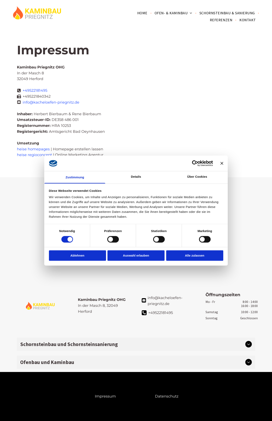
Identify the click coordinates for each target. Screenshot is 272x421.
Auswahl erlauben (136, 255)
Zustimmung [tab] (75, 177)
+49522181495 (35, 90)
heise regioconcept (34, 155)
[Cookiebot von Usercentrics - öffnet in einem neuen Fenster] (195, 163)
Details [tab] (136, 177)
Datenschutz (166, 396)
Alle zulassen (194, 255)
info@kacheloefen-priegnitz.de (51, 102)
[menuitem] (142, 12)
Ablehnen (77, 255)
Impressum (105, 396)
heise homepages (33, 149)
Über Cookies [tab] (197, 177)
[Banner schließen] (221, 163)
